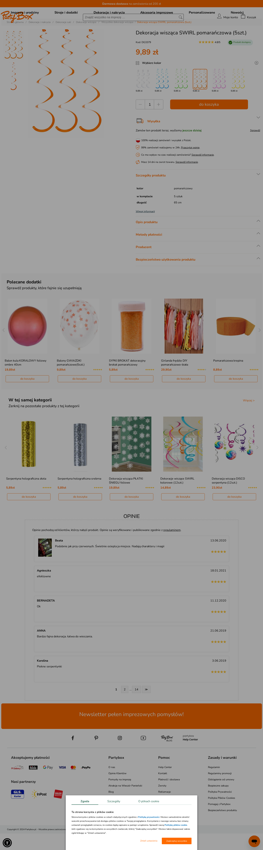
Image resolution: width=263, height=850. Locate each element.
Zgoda (85, 801)
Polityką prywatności (148, 817)
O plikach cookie (148, 801)
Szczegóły (113, 801)
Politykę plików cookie (176, 825)
